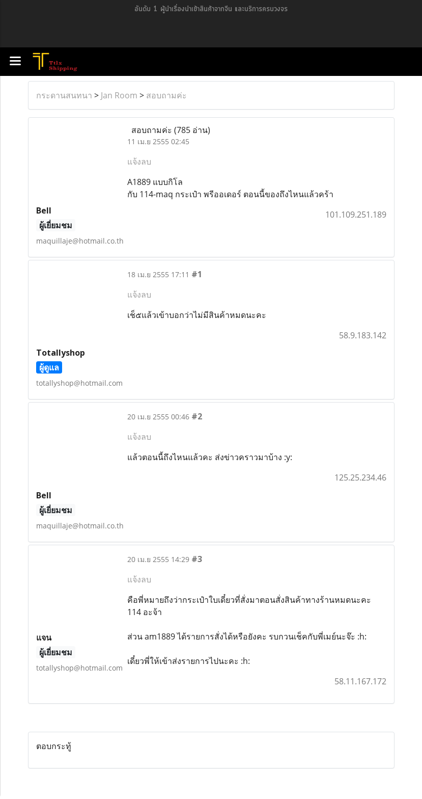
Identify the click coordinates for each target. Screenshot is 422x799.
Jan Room (119, 95)
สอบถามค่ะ (166, 95)
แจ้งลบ (139, 161)
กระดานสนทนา (64, 95)
